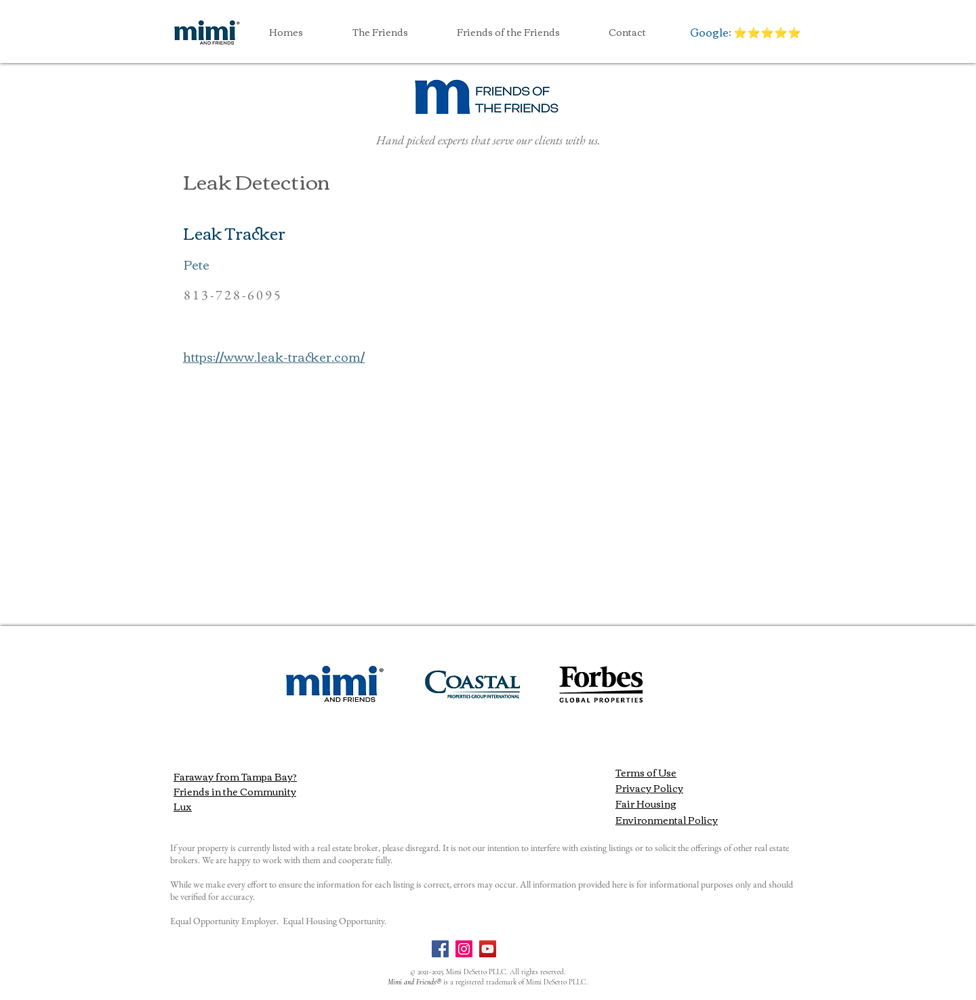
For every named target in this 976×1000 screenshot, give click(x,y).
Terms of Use (645, 772)
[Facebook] (440, 948)
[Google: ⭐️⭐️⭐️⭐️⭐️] (745, 32)
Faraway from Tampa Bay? (235, 776)
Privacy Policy (649, 788)
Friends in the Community (235, 791)
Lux (183, 806)
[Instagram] (463, 948)
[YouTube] (487, 948)
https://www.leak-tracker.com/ (274, 356)
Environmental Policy (666, 820)
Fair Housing (645, 803)
